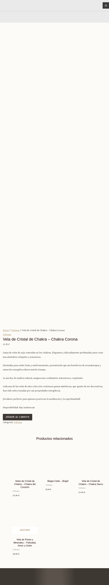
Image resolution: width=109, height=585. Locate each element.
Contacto (54, 495)
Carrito (54, 515)
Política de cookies (96, 577)
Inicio (6, 169)
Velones (15, 169)
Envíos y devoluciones (54, 527)
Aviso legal (72, 573)
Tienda (54, 478)
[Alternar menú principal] (106, 5)
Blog (54, 482)
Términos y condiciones (54, 519)
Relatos (54, 491)
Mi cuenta (55, 510)
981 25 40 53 (54, 547)
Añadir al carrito (17, 256)
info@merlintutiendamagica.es (54, 543)
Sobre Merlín (54, 487)
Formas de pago (54, 523)
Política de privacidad (95, 573)
